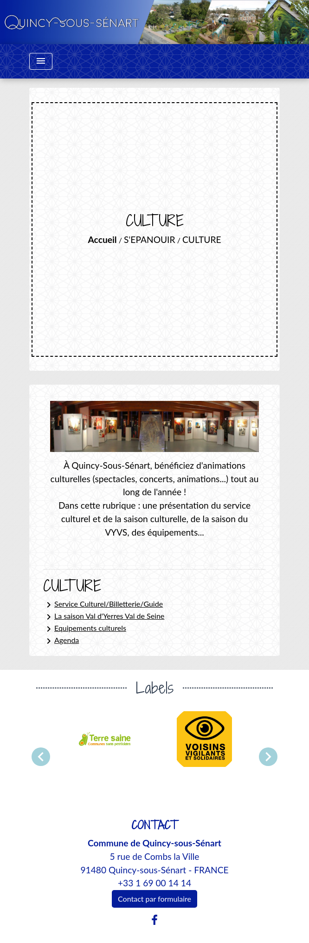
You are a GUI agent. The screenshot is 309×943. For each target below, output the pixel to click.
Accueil (102, 239)
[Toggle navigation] (40, 61)
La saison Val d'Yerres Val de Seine (103, 616)
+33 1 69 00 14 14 (154, 883)
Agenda (61, 641)
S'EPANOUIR (149, 239)
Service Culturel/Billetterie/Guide (103, 604)
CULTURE (201, 239)
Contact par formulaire (154, 898)
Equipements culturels (84, 629)
